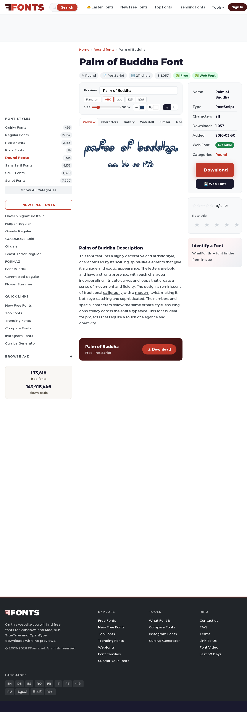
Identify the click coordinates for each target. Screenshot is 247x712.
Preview (89, 122)
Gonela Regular (18, 231)
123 (130, 99)
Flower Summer (18, 284)
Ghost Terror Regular (23, 254)
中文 (78, 684)
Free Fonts (107, 620)
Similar (165, 122)
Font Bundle (15, 269)
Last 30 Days (210, 654)
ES (29, 684)
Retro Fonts (15, 143)
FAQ (203, 627)
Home (84, 49)
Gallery (129, 122)
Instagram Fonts (19, 336)
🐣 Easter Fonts (100, 7)
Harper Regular (18, 224)
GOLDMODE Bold (19, 239)
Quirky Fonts (15, 127)
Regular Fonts (17, 135)
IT (58, 684)
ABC (108, 99)
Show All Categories (38, 190)
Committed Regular (22, 277)
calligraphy (113, 292)
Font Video (209, 647)
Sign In (237, 7)
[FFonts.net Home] (24, 7)
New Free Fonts (133, 7)
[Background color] (155, 107)
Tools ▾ (218, 7)
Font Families (109, 654)
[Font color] (141, 107)
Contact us (209, 620)
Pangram (92, 99)
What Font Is (160, 620)
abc (119, 99)
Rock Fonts (14, 150)
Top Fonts (163, 7)
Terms (205, 634)
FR (49, 684)
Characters (109, 122)
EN (9, 684)
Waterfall (147, 122)
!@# (141, 99)
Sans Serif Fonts (18, 165)
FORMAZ (12, 261)
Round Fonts (17, 158)
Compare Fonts (18, 328)
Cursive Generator (20, 343)
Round (221, 155)
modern (142, 292)
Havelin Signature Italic (24, 216)
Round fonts (104, 49)
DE (19, 684)
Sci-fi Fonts (15, 173)
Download (159, 349)
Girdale (11, 246)
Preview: (91, 90)
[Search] (67, 7)
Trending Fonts (192, 7)
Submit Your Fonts (113, 661)
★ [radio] (197, 224)
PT (67, 684)
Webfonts (106, 647)
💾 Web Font (215, 184)
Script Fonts (15, 180)
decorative (134, 256)
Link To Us (208, 641)
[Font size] (106, 107)
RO (39, 684)
